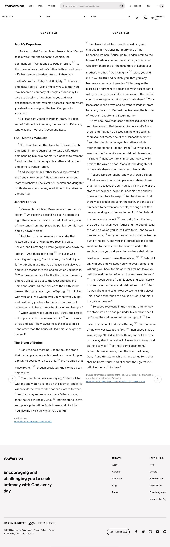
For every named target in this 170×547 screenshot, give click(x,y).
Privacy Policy (40, 530)
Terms (51, 530)
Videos (51, 6)
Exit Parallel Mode (157, 18)
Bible (31, 6)
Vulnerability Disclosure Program (18, 533)
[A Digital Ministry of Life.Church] (85, 521)
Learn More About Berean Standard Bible (33, 421)
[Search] (89, 6)
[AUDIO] (136, 18)
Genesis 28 (22, 16)
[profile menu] (159, 6)
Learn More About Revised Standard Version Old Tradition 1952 (115, 381)
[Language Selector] (149, 6)
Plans (41, 6)
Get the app (135, 6)
